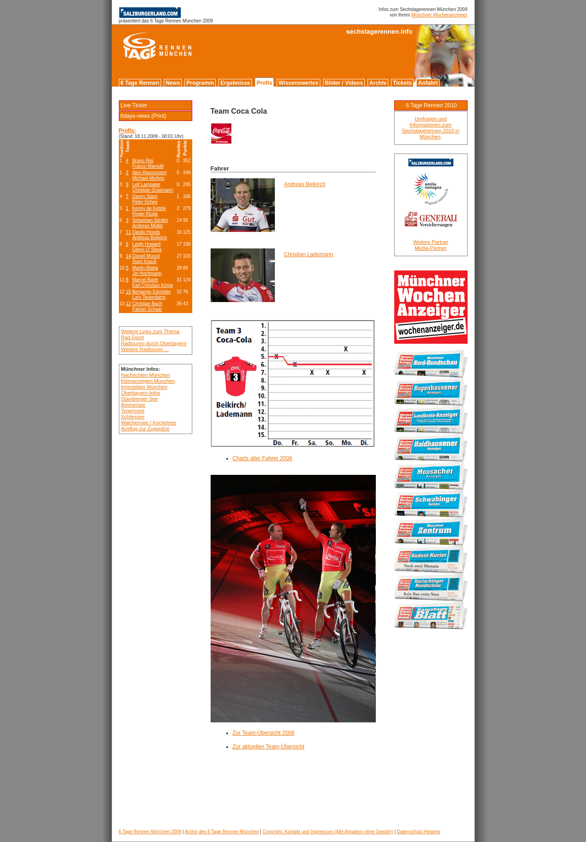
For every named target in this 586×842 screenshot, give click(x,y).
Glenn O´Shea (147, 249)
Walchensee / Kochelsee (149, 422)
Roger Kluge (145, 213)
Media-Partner (431, 248)
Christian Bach (147, 303)
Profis (264, 83)
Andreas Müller (147, 225)
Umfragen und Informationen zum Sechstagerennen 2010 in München (430, 127)
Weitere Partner (430, 242)
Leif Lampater (146, 184)
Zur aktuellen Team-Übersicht (269, 746)
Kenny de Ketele (149, 208)
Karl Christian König (152, 285)
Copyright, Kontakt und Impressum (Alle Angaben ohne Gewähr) (327, 831)
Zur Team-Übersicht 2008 (264, 733)
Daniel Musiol (146, 256)
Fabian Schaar (147, 309)
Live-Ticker (134, 105)
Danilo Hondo (146, 232)
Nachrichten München (145, 375)
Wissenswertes (298, 83)
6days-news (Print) (144, 116)
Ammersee (133, 404)
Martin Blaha (145, 267)
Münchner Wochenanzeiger (439, 14)
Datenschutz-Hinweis (418, 831)
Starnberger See (139, 399)
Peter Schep (144, 201)
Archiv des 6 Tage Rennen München (222, 831)
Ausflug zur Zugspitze (145, 428)
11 (128, 232)
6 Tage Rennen (140, 83)
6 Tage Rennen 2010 (431, 105)
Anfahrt (428, 83)
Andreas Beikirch (149, 237)
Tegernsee (133, 410)
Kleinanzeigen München (148, 381)
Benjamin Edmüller (151, 291)
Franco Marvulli (147, 166)
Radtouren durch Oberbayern (154, 343)
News (173, 83)
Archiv (377, 83)
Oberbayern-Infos (141, 393)
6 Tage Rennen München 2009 (150, 831)
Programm (200, 83)
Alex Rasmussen (149, 172)
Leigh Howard (146, 244)
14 (128, 256)
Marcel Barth (145, 279)
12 (128, 303)
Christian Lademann (308, 254)
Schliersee (133, 416)
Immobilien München (144, 387)
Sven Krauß (144, 261)
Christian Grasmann (152, 190)
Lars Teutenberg (148, 297)
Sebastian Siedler (150, 220)
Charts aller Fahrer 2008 (262, 458)
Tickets (402, 83)
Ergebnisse (235, 83)
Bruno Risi (142, 160)
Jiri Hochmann (147, 273)
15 (128, 291)
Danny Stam (144, 196)
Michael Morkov (148, 178)
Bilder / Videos (344, 83)
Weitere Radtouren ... (145, 349)
